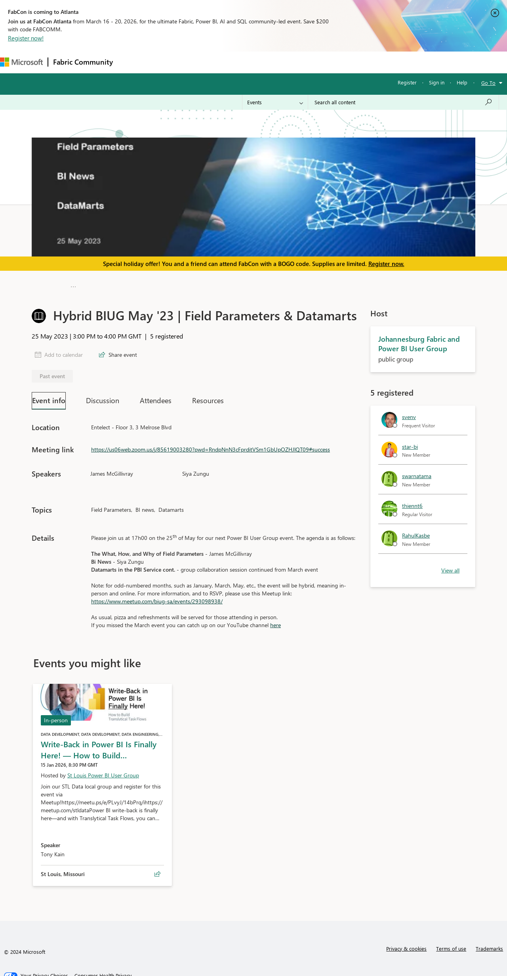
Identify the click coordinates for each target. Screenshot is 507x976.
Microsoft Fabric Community (114, 283)
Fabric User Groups (205, 283)
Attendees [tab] (156, 397)
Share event (123, 351)
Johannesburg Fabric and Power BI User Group (324, 283)
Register (407, 82)
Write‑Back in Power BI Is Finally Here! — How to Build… (98, 746)
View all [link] (450, 566)
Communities (233, 62)
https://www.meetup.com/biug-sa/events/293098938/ (157, 597)
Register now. (386, 264)
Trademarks (489, 945)
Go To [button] (488, 82)
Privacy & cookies (406, 945)
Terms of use (451, 945)
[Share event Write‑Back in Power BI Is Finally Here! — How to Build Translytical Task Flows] (157, 870)
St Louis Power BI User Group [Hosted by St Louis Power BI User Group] (103, 771)
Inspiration (166, 62)
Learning (299, 62)
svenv (409, 413)
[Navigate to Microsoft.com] (21, 62)
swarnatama (416, 472)
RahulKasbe (416, 532)
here (275, 621)
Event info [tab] (48, 397)
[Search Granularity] (275, 102)
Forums (130, 62)
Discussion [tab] (102, 397)
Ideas (198, 62)
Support (333, 62)
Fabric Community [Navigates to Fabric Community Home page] (83, 62)
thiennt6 (412, 502)
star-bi (410, 442)
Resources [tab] (208, 397)
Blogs (269, 62)
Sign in (436, 82)
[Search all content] (403, 102)
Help (462, 82)
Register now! (26, 38)
